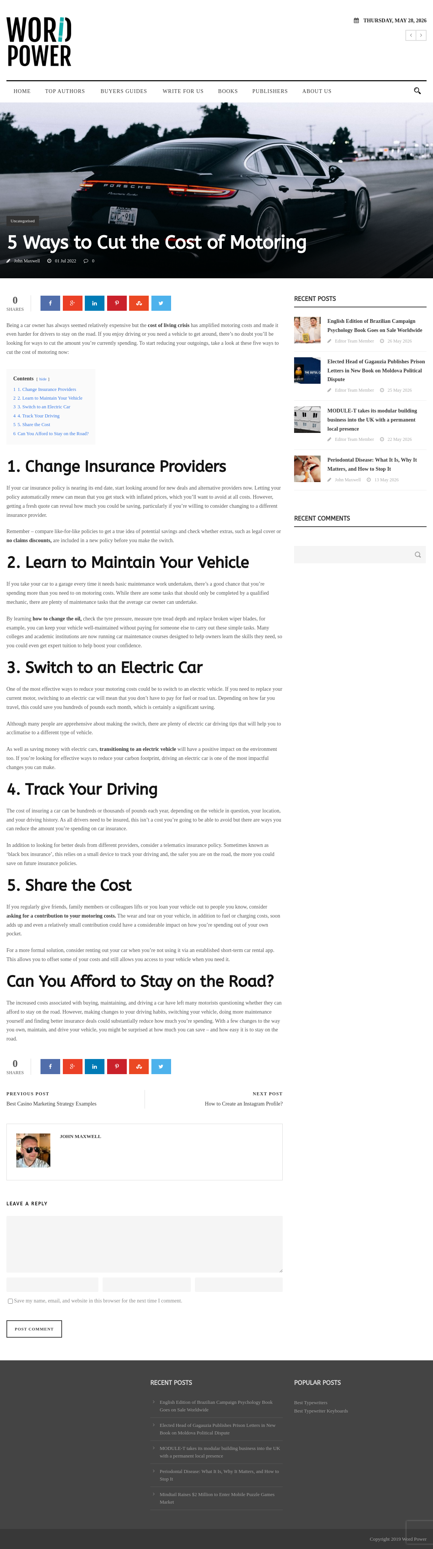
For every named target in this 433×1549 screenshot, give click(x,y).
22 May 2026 (400, 439)
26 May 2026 (400, 341)
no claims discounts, (28, 540)
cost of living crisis (169, 325)
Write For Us (183, 91)
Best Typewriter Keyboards (321, 1411)
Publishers (270, 91)
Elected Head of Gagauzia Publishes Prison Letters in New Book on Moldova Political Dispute (376, 371)
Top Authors (65, 91)
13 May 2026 (386, 479)
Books (228, 91)
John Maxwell (27, 261)
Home (22, 91)
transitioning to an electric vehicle (138, 749)
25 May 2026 (400, 390)
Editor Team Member (354, 341)
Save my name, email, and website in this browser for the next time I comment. (98, 1301)
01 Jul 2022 (65, 261)
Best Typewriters (310, 1402)
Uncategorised (23, 221)
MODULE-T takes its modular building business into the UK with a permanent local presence (372, 420)
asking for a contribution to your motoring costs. (61, 916)
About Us (317, 91)
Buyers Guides (124, 91)
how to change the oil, (57, 619)
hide (43, 379)
